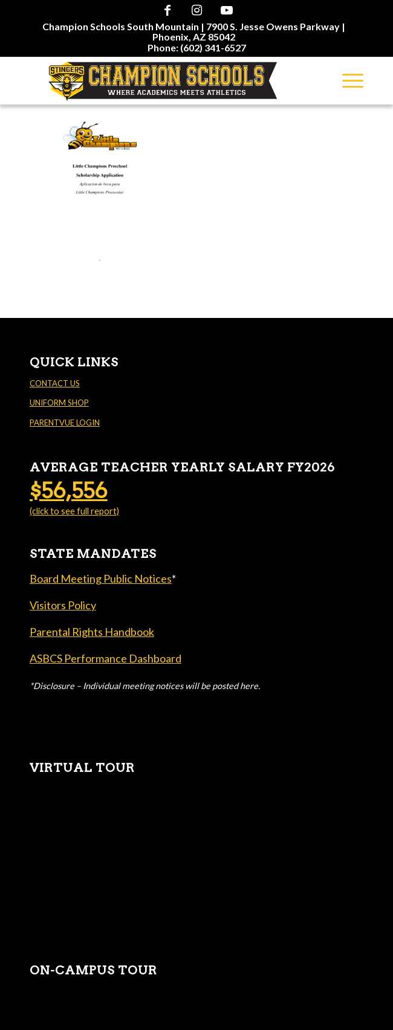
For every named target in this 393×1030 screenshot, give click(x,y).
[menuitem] (194, 31)
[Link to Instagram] (197, 10)
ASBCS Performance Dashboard (105, 658)
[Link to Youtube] (227, 10)
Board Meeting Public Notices (101, 578)
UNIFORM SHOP (59, 402)
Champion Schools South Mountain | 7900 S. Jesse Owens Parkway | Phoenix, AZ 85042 (193, 31)
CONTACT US (55, 383)
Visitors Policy (63, 605)
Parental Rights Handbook (92, 631)
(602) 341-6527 (213, 47)
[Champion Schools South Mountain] (163, 80)
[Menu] (346, 80)
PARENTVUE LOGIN (65, 422)
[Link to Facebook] (167, 10)
